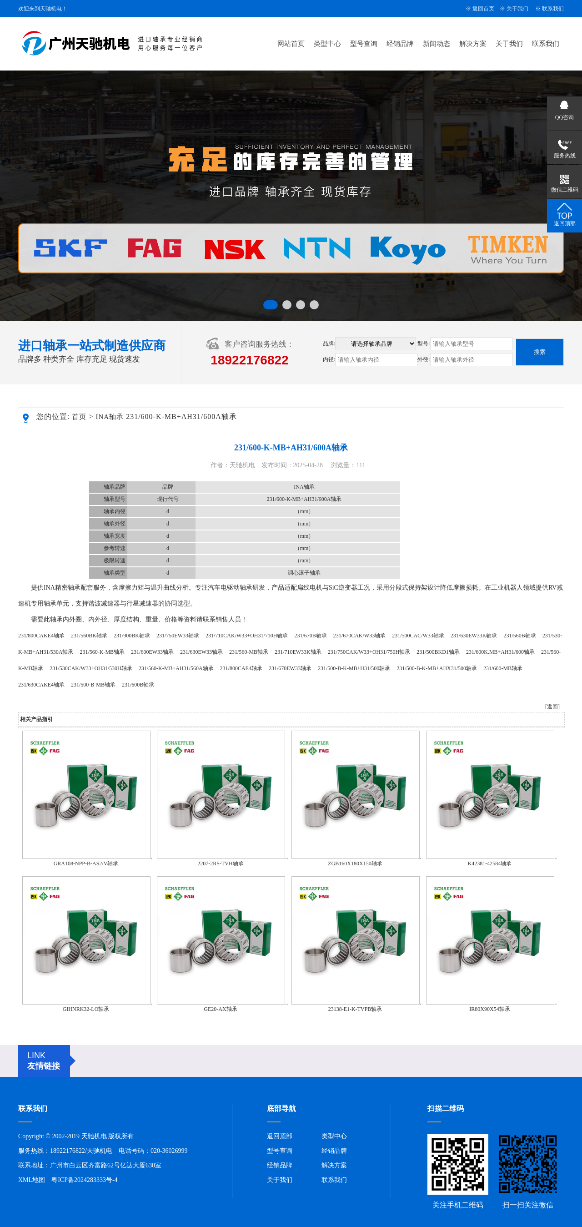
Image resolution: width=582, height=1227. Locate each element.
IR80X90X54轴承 (489, 1009)
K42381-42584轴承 (490, 863)
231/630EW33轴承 (201, 652)
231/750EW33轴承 (177, 635)
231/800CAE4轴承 (241, 668)
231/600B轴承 (138, 685)
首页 (79, 416)
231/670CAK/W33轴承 (359, 635)
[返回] (552, 706)
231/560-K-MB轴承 (102, 652)
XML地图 (31, 1180)
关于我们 (517, 8)
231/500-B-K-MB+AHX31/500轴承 (436, 668)
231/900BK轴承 (132, 635)
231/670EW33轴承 (290, 668)
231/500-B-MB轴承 (93, 685)
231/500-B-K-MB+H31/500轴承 (354, 668)
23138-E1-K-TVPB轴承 (355, 1009)
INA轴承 (109, 416)
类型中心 (327, 43)
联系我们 (553, 8)
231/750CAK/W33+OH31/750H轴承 (369, 652)
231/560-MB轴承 (248, 652)
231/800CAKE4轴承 (41, 635)
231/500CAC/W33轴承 (418, 635)
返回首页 (483, 8)
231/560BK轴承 (89, 635)
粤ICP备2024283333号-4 (84, 1180)
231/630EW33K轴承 (474, 635)
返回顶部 (279, 1136)
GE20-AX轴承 (220, 1009)
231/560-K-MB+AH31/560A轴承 (176, 668)
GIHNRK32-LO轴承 (86, 1009)
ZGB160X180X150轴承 (355, 863)
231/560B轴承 (519, 635)
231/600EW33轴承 (152, 652)
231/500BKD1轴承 (438, 652)
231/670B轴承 (310, 635)
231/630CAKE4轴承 (41, 685)
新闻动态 (436, 43)
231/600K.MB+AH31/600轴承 (500, 652)
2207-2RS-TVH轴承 (220, 863)
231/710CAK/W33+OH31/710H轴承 (247, 635)
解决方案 (473, 43)
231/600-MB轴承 (502, 668)
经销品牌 (400, 43)
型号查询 (363, 43)
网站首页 (291, 43)
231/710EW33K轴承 (298, 652)
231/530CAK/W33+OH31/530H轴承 (91, 668)
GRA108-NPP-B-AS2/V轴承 (86, 863)
